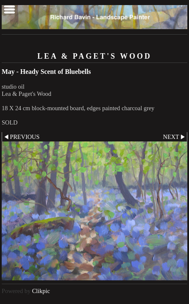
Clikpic (41, 291)
